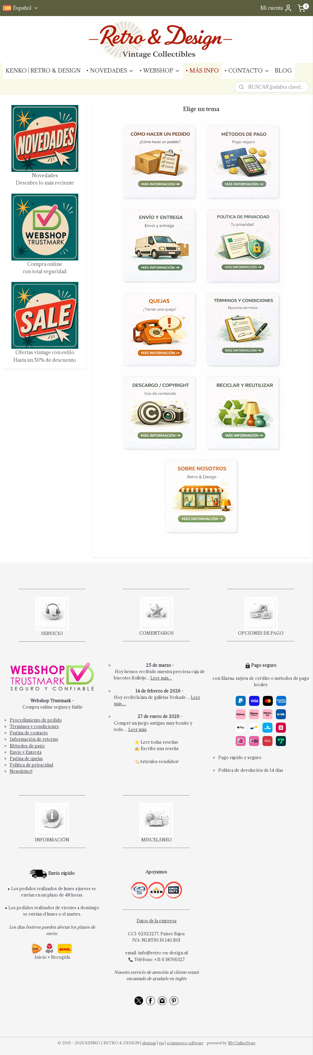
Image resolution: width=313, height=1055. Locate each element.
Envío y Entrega (26, 752)
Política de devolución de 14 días (250, 770)
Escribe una (153, 748)
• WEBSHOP (159, 70)
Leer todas (152, 742)
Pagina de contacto (29, 732)
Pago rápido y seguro (239, 757)
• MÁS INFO (202, 70)
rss (161, 1042)
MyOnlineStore (241, 1042)
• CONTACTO (246, 70)
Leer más (137, 729)
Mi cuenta (276, 8)
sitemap (149, 1042)
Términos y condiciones (34, 726)
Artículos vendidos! (159, 761)
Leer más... (161, 677)
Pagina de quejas (26, 758)
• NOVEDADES (110, 70)
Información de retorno (34, 739)
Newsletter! (21, 771)
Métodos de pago (27, 745)
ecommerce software (185, 1042)
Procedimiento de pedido (36, 720)
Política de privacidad (31, 764)
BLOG (283, 70)
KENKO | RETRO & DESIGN (43, 70)
